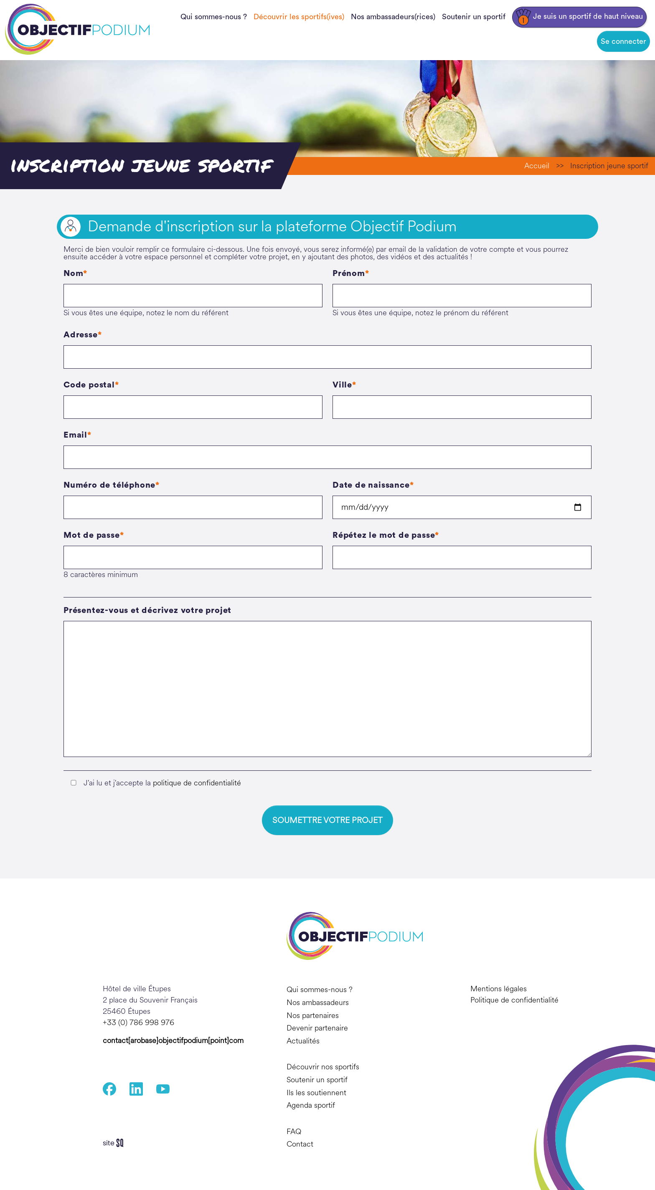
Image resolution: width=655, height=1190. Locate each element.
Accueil (536, 165)
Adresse (80, 335)
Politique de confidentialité (514, 1000)
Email (75, 435)
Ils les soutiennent (316, 1092)
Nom (73, 273)
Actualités (303, 1041)
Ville (342, 385)
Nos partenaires (313, 1015)
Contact (300, 1144)
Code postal (89, 385)
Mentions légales (498, 989)
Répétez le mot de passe (384, 535)
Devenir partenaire (317, 1028)
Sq (116, 1143)
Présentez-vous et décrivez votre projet (147, 610)
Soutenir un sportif (473, 16)
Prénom (349, 273)
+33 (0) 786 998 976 (138, 1023)
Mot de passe (91, 535)
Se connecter (623, 41)
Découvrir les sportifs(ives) (299, 16)
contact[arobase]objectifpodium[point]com (173, 1041)
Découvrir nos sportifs (323, 1066)
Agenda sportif (311, 1105)
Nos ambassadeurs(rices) (393, 16)
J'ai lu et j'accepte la (162, 782)
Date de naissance (371, 485)
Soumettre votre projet (327, 820)
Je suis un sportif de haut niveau (579, 17)
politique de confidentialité (197, 782)
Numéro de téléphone (109, 485)
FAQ (294, 1131)
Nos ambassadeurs (318, 1002)
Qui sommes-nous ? (213, 16)
